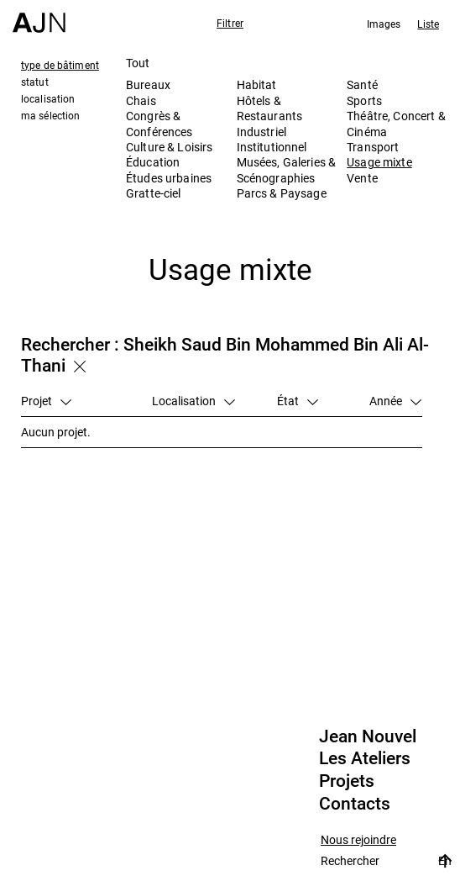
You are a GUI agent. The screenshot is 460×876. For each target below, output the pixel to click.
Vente (362, 178)
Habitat (257, 84)
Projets (346, 781)
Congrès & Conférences (159, 123)
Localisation (193, 401)
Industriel (261, 132)
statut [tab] (35, 81)
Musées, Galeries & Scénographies (287, 169)
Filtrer (230, 22)
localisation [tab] (48, 98)
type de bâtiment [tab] (60, 64)
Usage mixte (379, 162)
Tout (138, 63)
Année (395, 401)
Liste (428, 23)
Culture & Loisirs (169, 147)
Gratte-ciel (153, 193)
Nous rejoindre (358, 840)
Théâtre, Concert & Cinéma (396, 123)
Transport (373, 147)
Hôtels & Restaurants (270, 108)
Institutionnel (272, 147)
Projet (46, 401)
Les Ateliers (364, 758)
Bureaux (148, 84)
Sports (364, 100)
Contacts (354, 804)
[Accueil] (39, 16)
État (297, 401)
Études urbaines (169, 178)
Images (384, 23)
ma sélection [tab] (50, 115)
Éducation (153, 162)
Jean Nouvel (367, 736)
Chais (141, 100)
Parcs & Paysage (282, 193)
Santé (362, 84)
